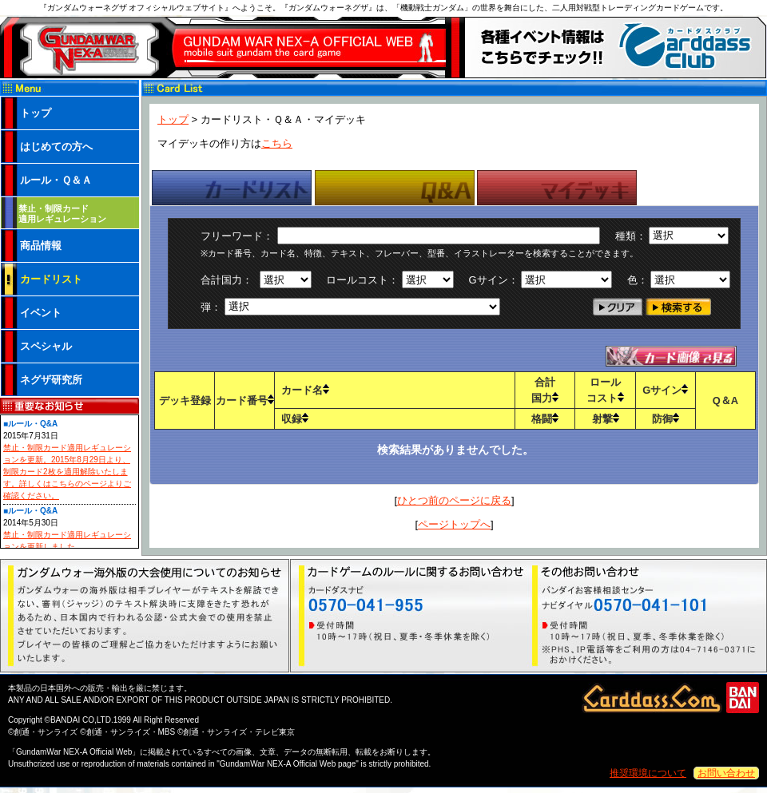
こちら (276, 143)
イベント (41, 313)
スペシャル (46, 346)
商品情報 (41, 246)
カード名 (305, 390)
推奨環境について (648, 773)
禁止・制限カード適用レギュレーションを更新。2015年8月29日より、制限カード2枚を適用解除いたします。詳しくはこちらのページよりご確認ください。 (67, 471)
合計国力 (544, 389)
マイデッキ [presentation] (557, 187)
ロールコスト (605, 389)
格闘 (544, 419)
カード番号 (245, 400)
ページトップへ (454, 524)
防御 (665, 419)
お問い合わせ (726, 773)
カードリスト (51, 279)
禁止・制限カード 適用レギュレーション (62, 214)
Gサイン (665, 390)
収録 (294, 419)
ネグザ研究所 (51, 380)
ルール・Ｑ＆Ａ (56, 180)
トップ (173, 119)
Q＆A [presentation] (395, 187)
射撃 (605, 419)
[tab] (232, 187)
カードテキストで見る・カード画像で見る (671, 356)
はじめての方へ (56, 147)
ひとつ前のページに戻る (454, 500)
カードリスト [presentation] (232, 187)
